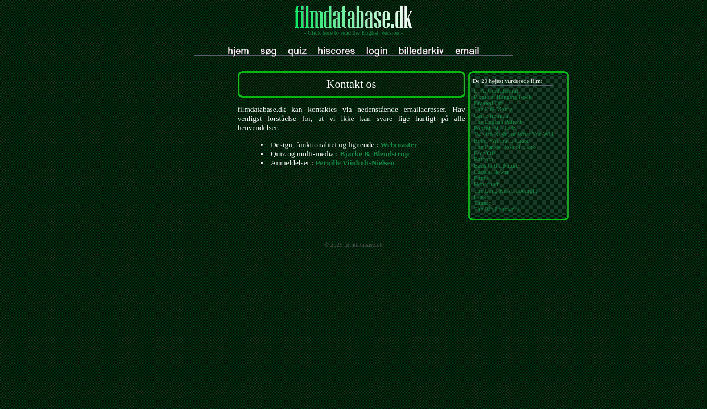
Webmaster (398, 144)
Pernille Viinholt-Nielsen (355, 162)
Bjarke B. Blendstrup (374, 153)
